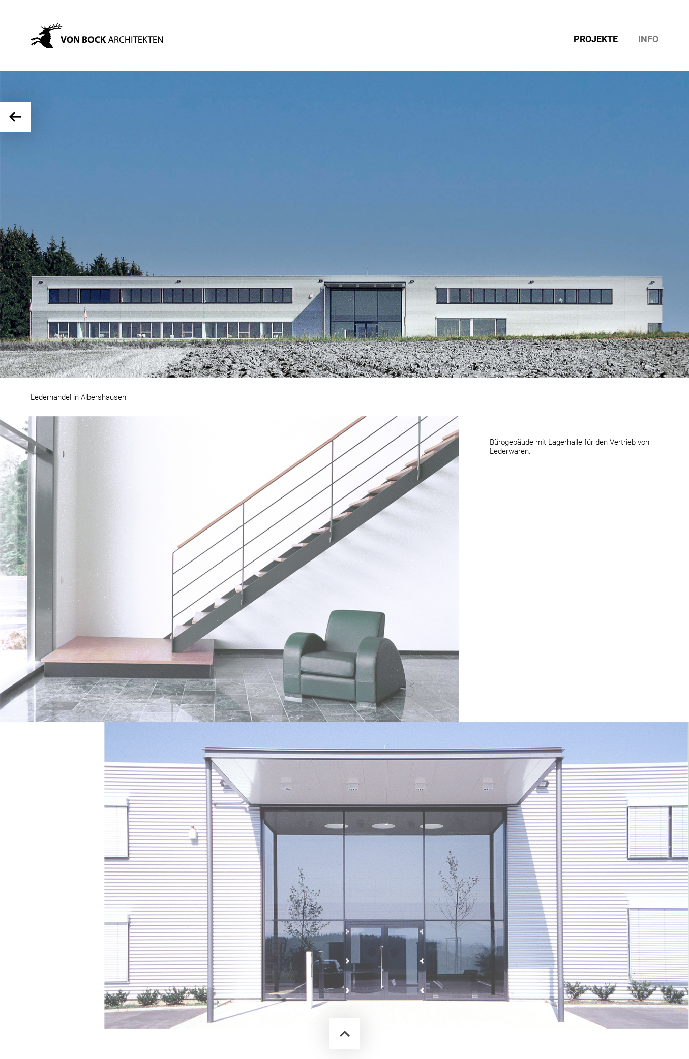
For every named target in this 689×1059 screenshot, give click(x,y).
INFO (648, 39)
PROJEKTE (596, 39)
